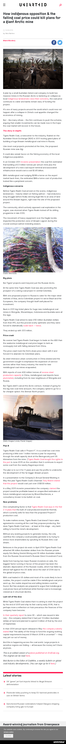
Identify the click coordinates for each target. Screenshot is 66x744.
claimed (52, 488)
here (28, 655)
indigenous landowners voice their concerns (28, 98)
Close (8, 736)
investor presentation (30, 162)
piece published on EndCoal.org (44, 653)
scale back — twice (32, 325)
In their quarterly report (13, 615)
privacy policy (8, 732)
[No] (63, 733)
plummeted (8, 378)
